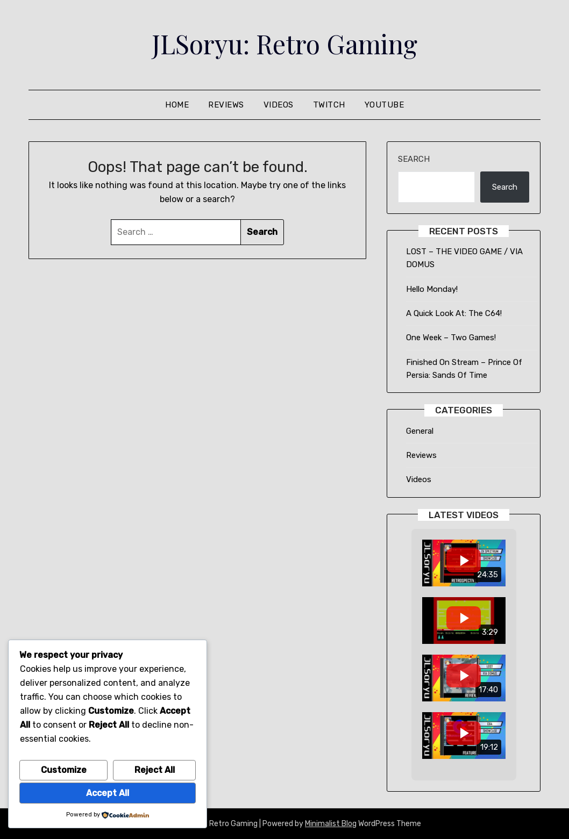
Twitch (329, 105)
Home (177, 105)
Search (414, 159)
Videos (279, 105)
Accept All (107, 793)
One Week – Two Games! (451, 337)
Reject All (154, 770)
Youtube (384, 105)
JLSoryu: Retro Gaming (284, 43)
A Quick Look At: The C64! (454, 313)
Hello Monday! (432, 289)
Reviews (226, 105)
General (419, 431)
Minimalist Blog (331, 823)
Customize (64, 770)
